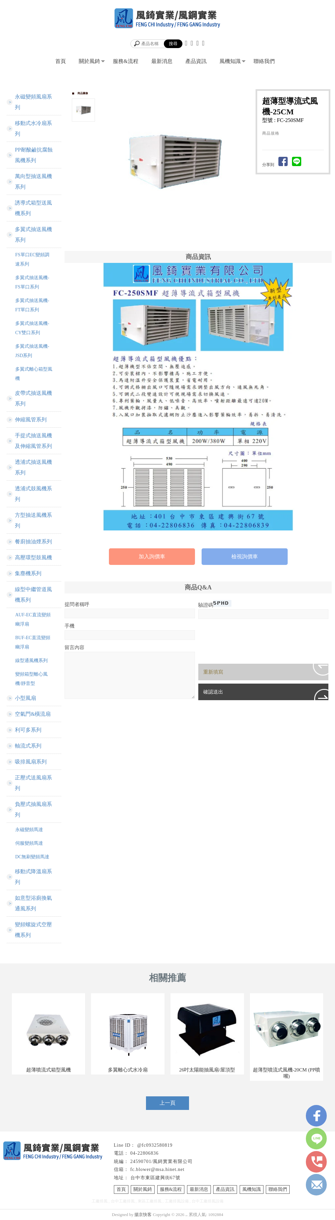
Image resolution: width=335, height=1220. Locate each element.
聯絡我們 (264, 61)
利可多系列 (28, 730)
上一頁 (167, 1103)
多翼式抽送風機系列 (33, 234)
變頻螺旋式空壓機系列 (33, 930)
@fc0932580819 (154, 1145)
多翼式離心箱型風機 (33, 374)
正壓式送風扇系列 (33, 783)
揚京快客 (143, 1214)
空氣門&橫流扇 (33, 714)
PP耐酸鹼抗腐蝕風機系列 (34, 155)
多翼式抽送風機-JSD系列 (32, 351)
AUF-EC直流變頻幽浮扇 (33, 619)
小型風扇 (25, 698)
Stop (181, 235)
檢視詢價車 (244, 556)
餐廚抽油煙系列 (33, 541)
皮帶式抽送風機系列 (33, 398)
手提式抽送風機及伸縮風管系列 (33, 441)
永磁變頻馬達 (29, 829)
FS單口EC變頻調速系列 (32, 259)
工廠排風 (100, 1201)
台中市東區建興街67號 (155, 1177)
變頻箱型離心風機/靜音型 (31, 679)
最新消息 (161, 61)
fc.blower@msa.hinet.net (157, 1169)
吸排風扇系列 (31, 761)
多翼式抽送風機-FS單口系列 (32, 282)
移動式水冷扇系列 (33, 128)
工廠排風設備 (177, 1201)
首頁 (60, 61)
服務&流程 (125, 61)
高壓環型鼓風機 (33, 557)
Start (176, 235)
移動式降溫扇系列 (33, 877)
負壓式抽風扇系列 (33, 809)
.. (186, 1214)
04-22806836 (144, 1153)
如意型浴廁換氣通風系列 (33, 903)
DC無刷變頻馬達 (32, 856)
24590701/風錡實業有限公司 (161, 1161)
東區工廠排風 (150, 1201)
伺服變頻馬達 (29, 843)
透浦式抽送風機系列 (33, 467)
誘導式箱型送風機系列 (33, 208)
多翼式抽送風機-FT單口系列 (32, 305)
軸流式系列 (28, 746)
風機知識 (230, 61)
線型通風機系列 (31, 660)
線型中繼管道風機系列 (33, 594)
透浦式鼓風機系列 (33, 494)
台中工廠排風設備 (207, 1201)
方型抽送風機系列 (33, 520)
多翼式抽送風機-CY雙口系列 (32, 328)
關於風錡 (89, 61)
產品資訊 (196, 61)
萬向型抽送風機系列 (33, 181)
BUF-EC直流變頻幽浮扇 (32, 642)
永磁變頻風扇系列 (33, 102)
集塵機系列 (28, 573)
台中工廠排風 (123, 1201)
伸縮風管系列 (31, 419)
